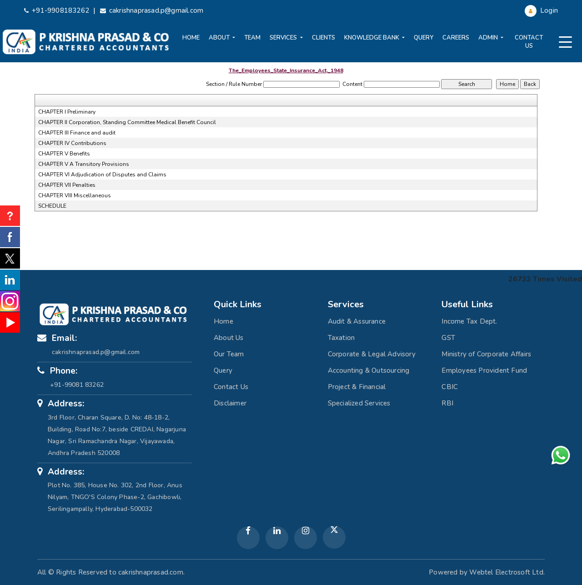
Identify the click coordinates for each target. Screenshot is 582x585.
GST (448, 337)
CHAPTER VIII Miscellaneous (74, 195)
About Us (229, 337)
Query (423, 38)
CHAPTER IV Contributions (72, 143)
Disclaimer (230, 403)
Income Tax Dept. (469, 321)
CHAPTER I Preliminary (66, 111)
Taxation (341, 337)
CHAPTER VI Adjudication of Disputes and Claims (102, 174)
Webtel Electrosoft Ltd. (507, 572)
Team (252, 38)
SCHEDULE (52, 206)
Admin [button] (488, 38)
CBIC (450, 386)
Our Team (229, 354)
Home (191, 38)
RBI (447, 403)
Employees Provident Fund (484, 370)
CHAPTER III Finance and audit (76, 132)
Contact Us (529, 42)
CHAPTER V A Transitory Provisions (83, 164)
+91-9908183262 (56, 10)
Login (541, 10)
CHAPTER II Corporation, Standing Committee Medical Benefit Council (127, 122)
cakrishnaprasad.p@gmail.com (152, 10)
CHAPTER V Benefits (64, 153)
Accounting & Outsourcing (369, 370)
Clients (323, 38)
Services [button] (284, 38)
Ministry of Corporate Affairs (486, 354)
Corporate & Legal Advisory (372, 354)
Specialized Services (359, 403)
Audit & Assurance (357, 321)
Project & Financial (357, 386)
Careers (455, 38)
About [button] (220, 38)
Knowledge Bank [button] (372, 38)
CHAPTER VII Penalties (66, 185)
